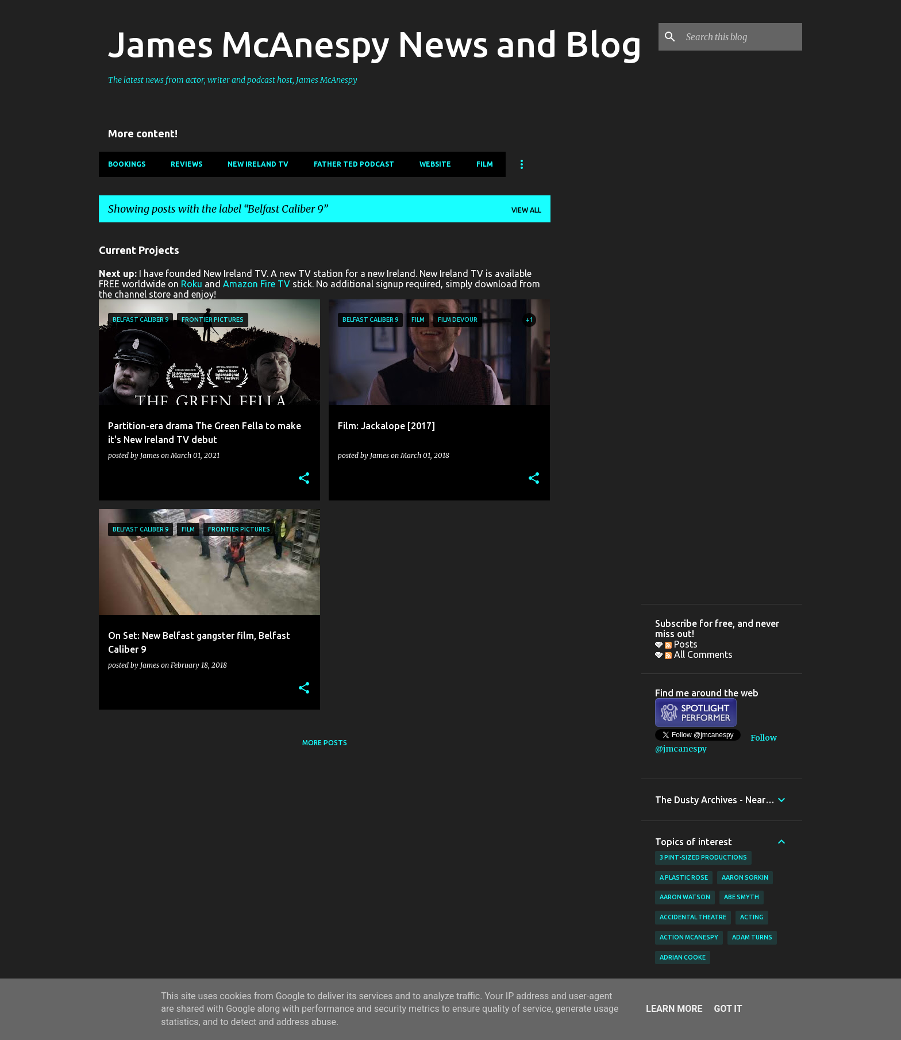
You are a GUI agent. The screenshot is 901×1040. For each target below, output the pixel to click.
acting (752, 917)
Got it (728, 1008)
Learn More (674, 1008)
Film (484, 164)
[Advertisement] (596, 404)
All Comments (699, 654)
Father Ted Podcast (354, 164)
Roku (191, 284)
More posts (324, 742)
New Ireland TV (258, 164)
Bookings (126, 164)
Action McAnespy (689, 937)
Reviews (186, 164)
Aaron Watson (685, 896)
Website (435, 164)
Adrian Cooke (683, 957)
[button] (304, 479)
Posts (681, 644)
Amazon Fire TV (256, 284)
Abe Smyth (741, 896)
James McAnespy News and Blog (375, 44)
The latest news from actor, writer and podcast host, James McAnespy (232, 80)
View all (526, 210)
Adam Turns (752, 937)
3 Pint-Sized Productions (703, 857)
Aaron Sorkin (745, 877)
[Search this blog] (741, 37)
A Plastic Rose (684, 877)
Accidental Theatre (693, 917)
